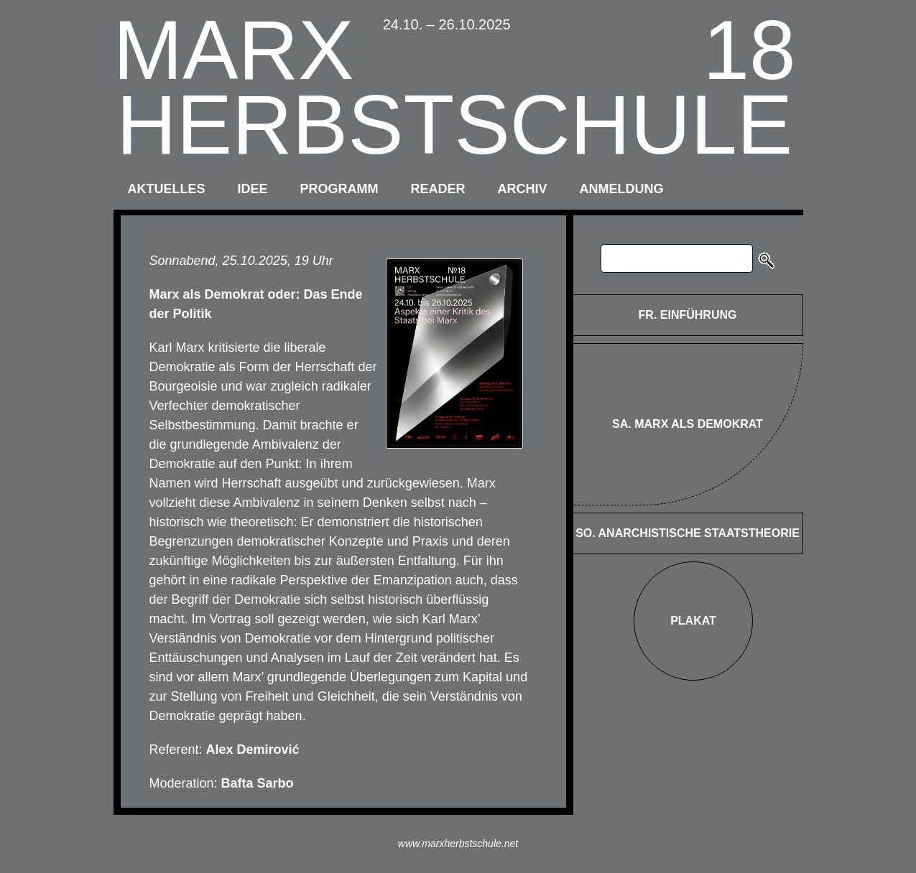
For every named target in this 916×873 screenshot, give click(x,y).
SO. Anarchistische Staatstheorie (687, 533)
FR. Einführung (688, 315)
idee (253, 189)
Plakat (693, 621)
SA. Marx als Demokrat (687, 424)
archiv (522, 189)
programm (339, 189)
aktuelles (166, 189)
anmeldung (622, 189)
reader (438, 189)
